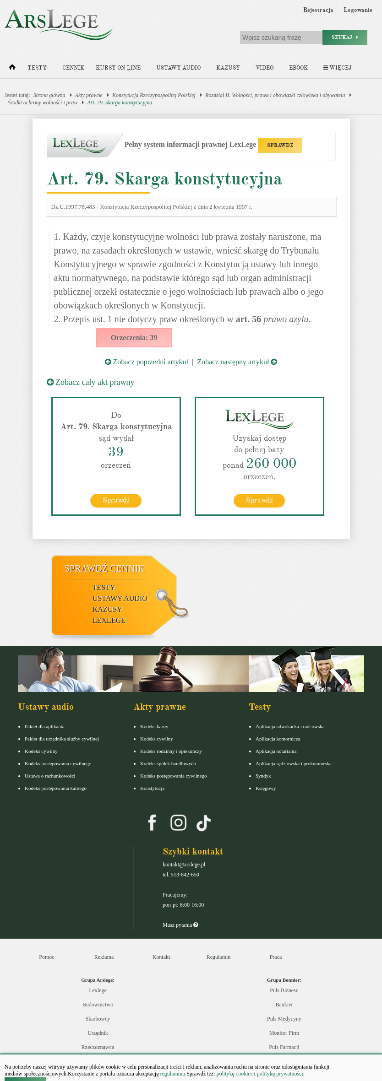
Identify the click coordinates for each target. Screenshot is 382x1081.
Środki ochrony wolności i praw (42, 102)
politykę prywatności (280, 1073)
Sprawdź (116, 500)
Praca (276, 957)
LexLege (109, 620)
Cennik (73, 68)
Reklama (104, 957)
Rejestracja (318, 10)
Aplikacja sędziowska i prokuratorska (294, 763)
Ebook (298, 68)
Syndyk (263, 775)
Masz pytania (180, 925)
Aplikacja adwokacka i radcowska (290, 726)
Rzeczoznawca (98, 1047)
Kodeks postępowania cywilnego (58, 763)
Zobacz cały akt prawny (91, 382)
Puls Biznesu (284, 990)
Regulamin (219, 957)
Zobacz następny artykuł (237, 362)
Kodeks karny (154, 726)
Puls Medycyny (284, 1019)
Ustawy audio (178, 68)
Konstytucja (152, 788)
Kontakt (161, 957)
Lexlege (98, 990)
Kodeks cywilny (41, 751)
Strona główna (49, 95)
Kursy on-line (118, 68)
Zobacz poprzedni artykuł (146, 362)
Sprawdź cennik (105, 568)
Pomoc (46, 957)
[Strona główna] (12, 69)
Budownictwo (97, 1004)
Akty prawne (89, 95)
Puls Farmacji (284, 1047)
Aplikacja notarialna (276, 751)
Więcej (337, 68)
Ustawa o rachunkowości (50, 775)
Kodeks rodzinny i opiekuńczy (171, 751)
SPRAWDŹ (280, 145)
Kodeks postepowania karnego (56, 788)
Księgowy (266, 788)
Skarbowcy (98, 1019)
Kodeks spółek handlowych (168, 763)
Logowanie (358, 10)
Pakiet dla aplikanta (45, 726)
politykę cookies (234, 1073)
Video (264, 68)
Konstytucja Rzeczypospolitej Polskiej (154, 95)
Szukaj (345, 37)
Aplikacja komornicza (278, 738)
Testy (37, 68)
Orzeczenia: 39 (134, 337)
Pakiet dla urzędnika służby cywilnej (62, 738)
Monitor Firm (284, 1033)
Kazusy (228, 68)
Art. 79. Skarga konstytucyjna (119, 102)
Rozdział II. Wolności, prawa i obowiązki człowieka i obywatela (275, 95)
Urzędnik (97, 1033)
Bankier (284, 1004)
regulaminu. (173, 1073)
